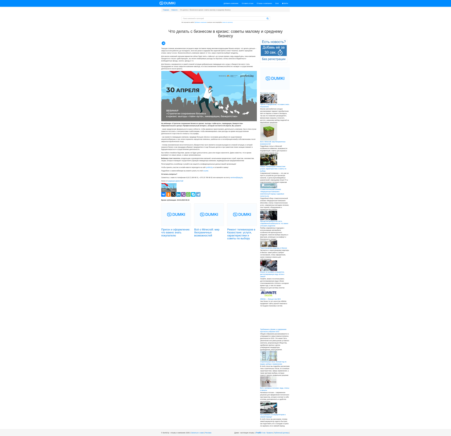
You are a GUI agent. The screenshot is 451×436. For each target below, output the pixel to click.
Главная (166, 10)
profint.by (209, 167)
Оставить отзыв (247, 3)
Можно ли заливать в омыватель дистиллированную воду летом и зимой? (272, 274)
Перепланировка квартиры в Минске (273, 248)
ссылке (205, 171)
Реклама (208, 433)
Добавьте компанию (201, 22)
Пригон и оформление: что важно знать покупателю (175, 232)
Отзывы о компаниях (264, 3)
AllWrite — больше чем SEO (270, 299)
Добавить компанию (231, 3)
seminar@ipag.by (236, 177)
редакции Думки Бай (175, 181)
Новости (174, 10)
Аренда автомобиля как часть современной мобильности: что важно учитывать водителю (274, 223)
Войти (285, 3)
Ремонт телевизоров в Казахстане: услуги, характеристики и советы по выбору (241, 234)
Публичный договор (281, 433)
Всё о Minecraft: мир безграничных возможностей (206, 232)
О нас (263, 433)
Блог (277, 3)
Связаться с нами (197, 433)
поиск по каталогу (227, 22)
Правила (269, 433)
